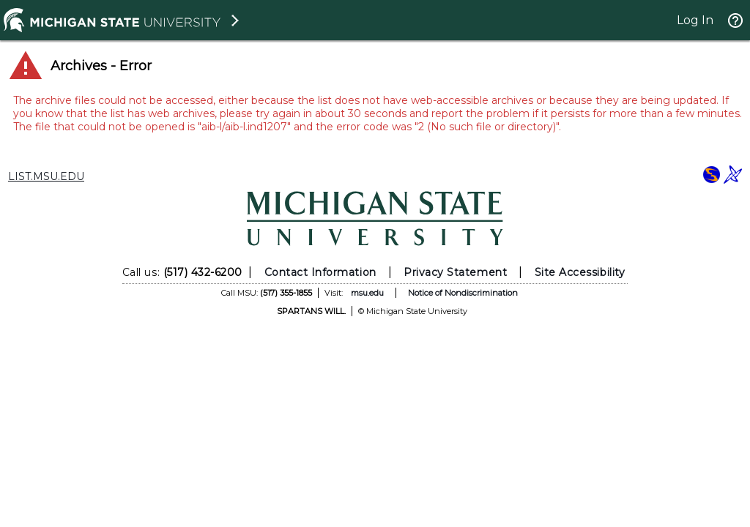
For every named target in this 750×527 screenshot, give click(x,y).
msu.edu (367, 293)
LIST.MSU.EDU (46, 176)
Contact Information (320, 272)
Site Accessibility (580, 272)
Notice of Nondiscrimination (463, 293)
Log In (695, 20)
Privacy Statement (455, 272)
